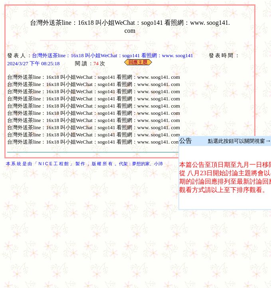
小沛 (158, 164)
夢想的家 (141, 164)
